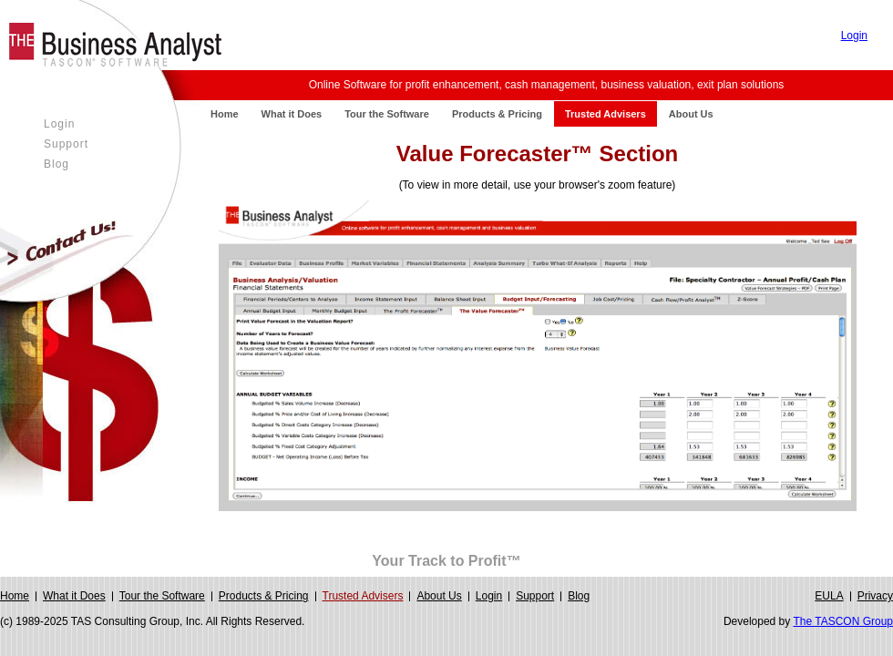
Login (854, 35)
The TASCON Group (843, 621)
